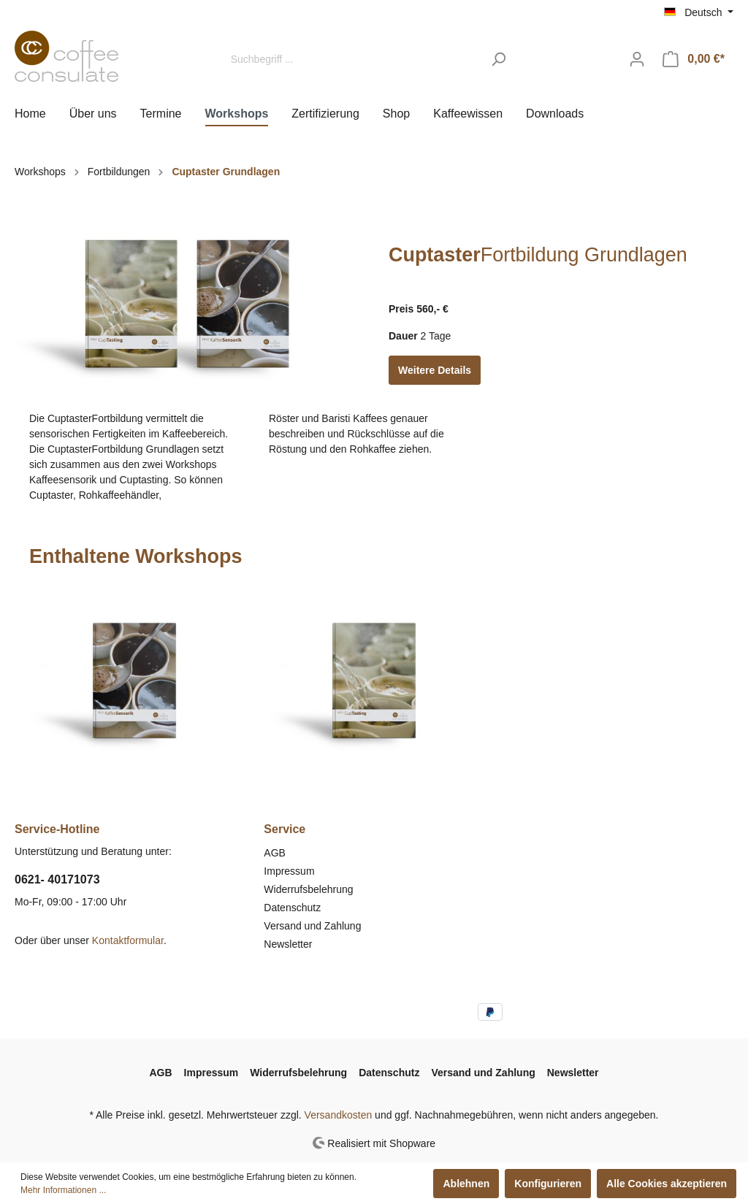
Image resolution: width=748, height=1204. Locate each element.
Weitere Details (434, 370)
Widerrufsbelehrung (308, 889)
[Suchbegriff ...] (353, 59)
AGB (275, 853)
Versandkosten (339, 1115)
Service (284, 829)
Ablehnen (466, 1183)
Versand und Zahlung (312, 926)
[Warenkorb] (693, 59)
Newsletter (288, 944)
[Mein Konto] (637, 59)
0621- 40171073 (57, 879)
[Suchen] (498, 59)
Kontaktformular (128, 940)
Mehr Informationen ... (63, 1190)
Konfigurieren (547, 1183)
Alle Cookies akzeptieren (666, 1183)
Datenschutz (292, 907)
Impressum (289, 871)
